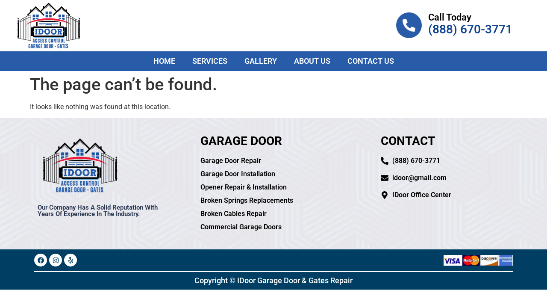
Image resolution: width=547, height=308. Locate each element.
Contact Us (370, 60)
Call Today (449, 17)
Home (164, 60)
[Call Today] (409, 25)
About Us (312, 60)
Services (209, 60)
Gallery (260, 60)
